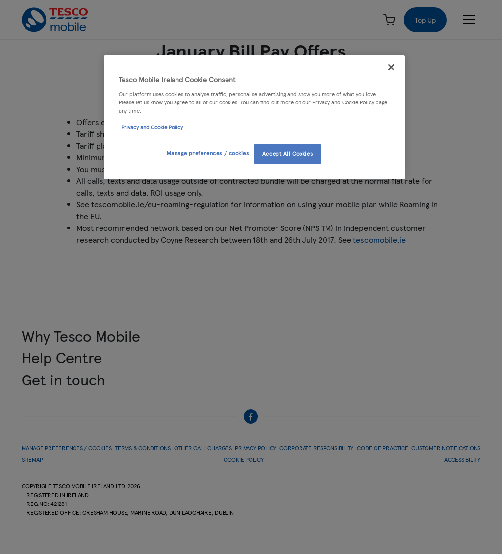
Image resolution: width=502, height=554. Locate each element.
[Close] (391, 67)
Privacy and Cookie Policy (152, 127)
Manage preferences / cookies (208, 153)
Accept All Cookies (287, 153)
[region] (254, 117)
